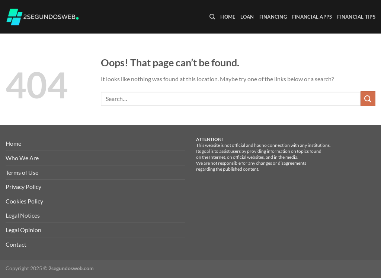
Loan (247, 17)
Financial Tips (356, 17)
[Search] (212, 17)
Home (227, 17)
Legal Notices (23, 215)
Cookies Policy (24, 201)
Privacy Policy (23, 186)
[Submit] (368, 98)
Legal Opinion (23, 229)
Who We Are (22, 157)
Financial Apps (312, 17)
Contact (16, 244)
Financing (273, 17)
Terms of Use (22, 172)
